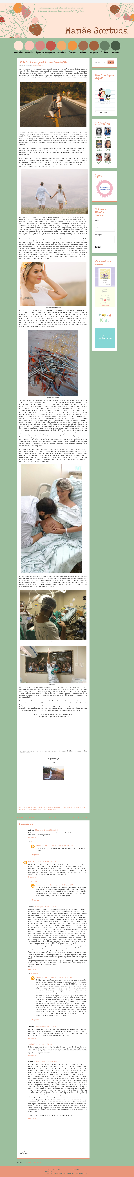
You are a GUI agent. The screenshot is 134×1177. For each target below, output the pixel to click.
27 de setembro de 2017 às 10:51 (61, 885)
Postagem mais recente (25, 817)
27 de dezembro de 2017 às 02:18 (46, 1027)
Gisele (30, 1044)
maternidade (73, 807)
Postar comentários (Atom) (32, 1162)
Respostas (34, 842)
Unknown (31, 862)
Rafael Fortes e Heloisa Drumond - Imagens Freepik (71, 1171)
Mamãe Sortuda (65, 1169)
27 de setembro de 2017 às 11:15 (61, 977)
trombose (52, 809)
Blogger (84, 1169)
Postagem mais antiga (81, 817)
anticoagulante (38, 807)
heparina (66, 807)
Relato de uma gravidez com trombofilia (43, 62)
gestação (52, 807)
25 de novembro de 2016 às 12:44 (47, 830)
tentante (38, 809)
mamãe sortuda (38, 65)
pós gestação (30, 809)
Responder (32, 838)
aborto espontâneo (25, 807)
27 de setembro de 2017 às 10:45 (61, 846)
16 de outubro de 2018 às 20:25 (46, 1062)
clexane (46, 807)
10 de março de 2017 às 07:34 (45, 862)
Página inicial (53, 817)
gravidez (59, 807)
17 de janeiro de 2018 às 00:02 (43, 1044)
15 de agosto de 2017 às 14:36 (45, 907)
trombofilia (45, 809)
